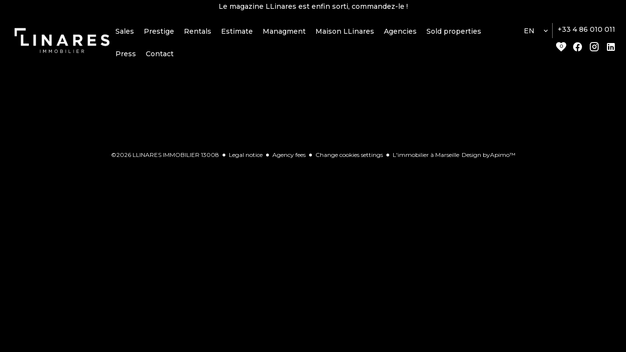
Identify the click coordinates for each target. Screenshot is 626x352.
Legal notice (246, 156)
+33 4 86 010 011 (586, 30)
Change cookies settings (349, 156)
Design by (488, 156)
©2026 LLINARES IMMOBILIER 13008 (165, 156)
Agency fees (289, 156)
